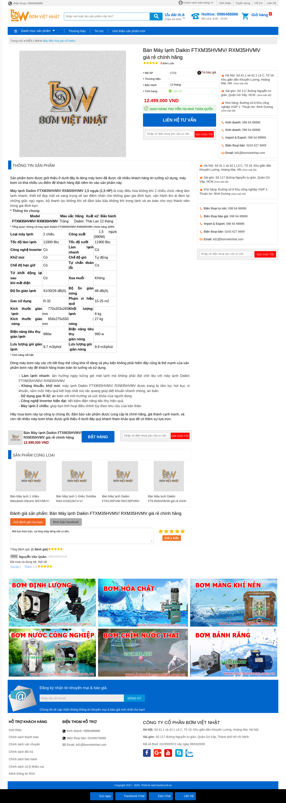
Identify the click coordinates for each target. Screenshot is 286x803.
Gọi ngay (101, 796)
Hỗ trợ (259, 3)
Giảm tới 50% (175, 16)
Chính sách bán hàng (196, 2)
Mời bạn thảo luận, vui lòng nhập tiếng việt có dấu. (82, 535)
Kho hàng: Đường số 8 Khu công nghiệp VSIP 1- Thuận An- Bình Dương (247, 106)
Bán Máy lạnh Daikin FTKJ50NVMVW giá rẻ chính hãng (167, 501)
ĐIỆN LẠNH (33, 40)
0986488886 (92, 731)
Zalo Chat (161, 796)
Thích (26, 566)
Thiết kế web (148, 785)
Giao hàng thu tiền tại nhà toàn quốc (181, 109)
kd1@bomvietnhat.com (249, 153)
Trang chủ (16, 40)
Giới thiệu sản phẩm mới (128, 31)
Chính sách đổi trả (21, 751)
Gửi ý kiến (172, 538)
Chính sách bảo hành (23, 759)
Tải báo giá (206, 72)
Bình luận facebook (66, 522)
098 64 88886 (251, 122)
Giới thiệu (225, 3)
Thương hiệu (77, 31)
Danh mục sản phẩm (36, 31)
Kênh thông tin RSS (22, 773)
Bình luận (167, 63)
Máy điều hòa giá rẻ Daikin (59, 40)
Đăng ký (134, 698)
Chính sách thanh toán (24, 737)
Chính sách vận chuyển (24, 744)
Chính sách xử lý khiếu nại (26, 766)
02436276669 (97, 738)
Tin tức (99, 31)
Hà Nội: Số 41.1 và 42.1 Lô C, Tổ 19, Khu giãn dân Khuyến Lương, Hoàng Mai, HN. (247, 79)
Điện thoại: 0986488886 (25, 3)
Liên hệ (271, 3)
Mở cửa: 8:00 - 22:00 (219, 16)
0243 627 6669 (256, 145)
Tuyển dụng (242, 3)
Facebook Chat (130, 796)
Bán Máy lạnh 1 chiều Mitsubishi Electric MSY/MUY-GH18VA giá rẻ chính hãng (30, 501)
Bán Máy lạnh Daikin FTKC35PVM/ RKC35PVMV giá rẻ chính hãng (120, 501)
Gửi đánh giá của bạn (27, 522)
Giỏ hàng (259, 15)
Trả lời (14, 567)
